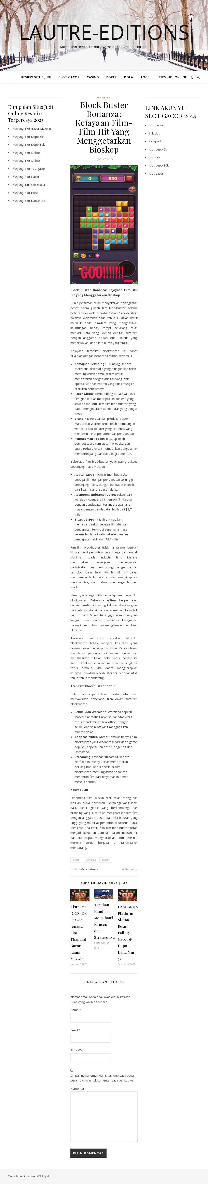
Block (76, 860)
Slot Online (32, 153)
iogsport (155, 141)
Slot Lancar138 (35, 201)
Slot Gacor (32, 177)
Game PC (104, 97)
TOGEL (145, 77)
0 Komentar (130, 869)
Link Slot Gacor (35, 185)
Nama (75, 1010)
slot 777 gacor (35, 169)
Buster (106, 860)
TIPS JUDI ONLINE (173, 77)
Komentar (77, 1088)
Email (75, 1030)
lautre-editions (88, 869)
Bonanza (91, 860)
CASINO (93, 77)
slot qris (155, 157)
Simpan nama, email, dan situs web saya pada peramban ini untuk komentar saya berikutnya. (102, 1078)
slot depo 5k (158, 149)
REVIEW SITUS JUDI (36, 77)
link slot (154, 133)
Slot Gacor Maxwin (38, 128)
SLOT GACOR (69, 77)
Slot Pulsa (32, 193)
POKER (111, 77)
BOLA (128, 77)
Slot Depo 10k (35, 144)
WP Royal (43, 1176)
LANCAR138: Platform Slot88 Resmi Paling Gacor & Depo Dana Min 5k (128, 932)
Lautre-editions (104, 32)
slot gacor (156, 173)
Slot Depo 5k (34, 137)
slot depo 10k (159, 165)
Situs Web (77, 1050)
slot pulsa (156, 125)
